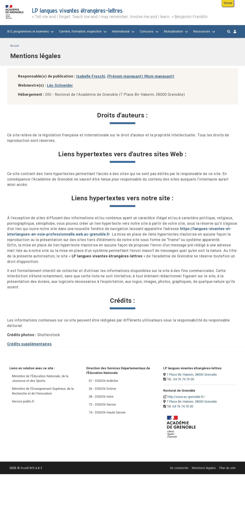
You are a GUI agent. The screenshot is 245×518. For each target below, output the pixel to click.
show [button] (228, 2)
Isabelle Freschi (90, 76)
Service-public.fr (23, 401)
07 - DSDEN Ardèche (103, 381)
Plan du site (227, 468)
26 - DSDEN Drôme (102, 388)
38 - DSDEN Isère (101, 396)
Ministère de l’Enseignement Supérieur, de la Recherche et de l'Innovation (43, 391)
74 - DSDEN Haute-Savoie (107, 412)
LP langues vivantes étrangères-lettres (77, 10)
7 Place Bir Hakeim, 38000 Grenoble (192, 374)
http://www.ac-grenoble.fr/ (186, 397)
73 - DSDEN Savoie (102, 404)
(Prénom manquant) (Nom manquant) (140, 76)
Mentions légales (204, 468)
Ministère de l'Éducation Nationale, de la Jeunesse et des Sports (40, 378)
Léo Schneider (60, 85)
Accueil (14, 45)
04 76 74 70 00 (183, 379)
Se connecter (179, 468)
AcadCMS (31, 468)
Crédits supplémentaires (29, 344)
